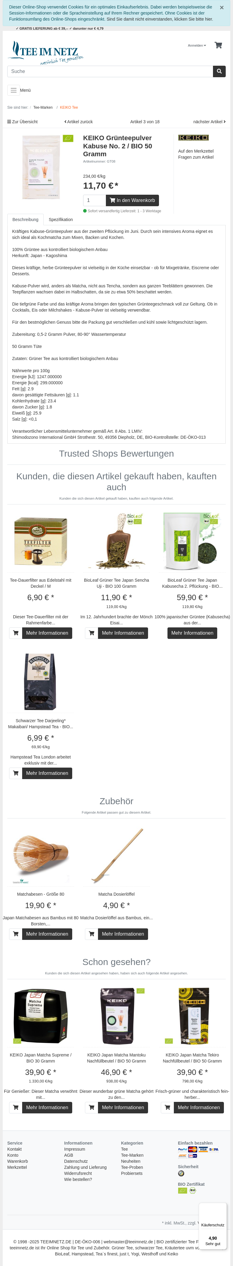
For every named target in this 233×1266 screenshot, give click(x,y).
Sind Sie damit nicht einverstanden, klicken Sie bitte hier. (159, 19)
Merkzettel (17, 1167)
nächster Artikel (209, 121)
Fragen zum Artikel (196, 157)
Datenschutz (76, 1161)
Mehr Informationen (47, 633)
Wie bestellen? (78, 1179)
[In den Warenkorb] (15, 633)
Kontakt (14, 1149)
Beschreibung (25, 219)
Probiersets (132, 1173)
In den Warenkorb (132, 200)
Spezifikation (61, 219)
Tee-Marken (132, 1155)
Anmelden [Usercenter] (197, 45)
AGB (68, 1155)
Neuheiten (130, 1161)
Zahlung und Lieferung (85, 1167)
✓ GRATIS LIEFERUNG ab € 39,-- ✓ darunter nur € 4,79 (59, 28)
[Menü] (223, 1206)
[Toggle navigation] (13, 90)
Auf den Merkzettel (196, 151)
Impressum (74, 1149)
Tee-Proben (132, 1167)
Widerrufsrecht (78, 1173)
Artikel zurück (78, 121)
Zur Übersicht (22, 121)
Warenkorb (17, 1161)
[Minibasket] (218, 45)
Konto (13, 1155)
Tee (124, 1149)
